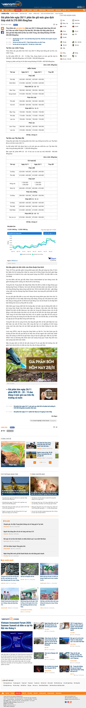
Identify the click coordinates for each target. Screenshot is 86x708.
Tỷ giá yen (30, 683)
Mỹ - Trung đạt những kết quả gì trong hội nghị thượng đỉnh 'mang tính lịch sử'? (77, 669)
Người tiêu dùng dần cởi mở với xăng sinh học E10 (19, 531)
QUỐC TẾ (24, 10)
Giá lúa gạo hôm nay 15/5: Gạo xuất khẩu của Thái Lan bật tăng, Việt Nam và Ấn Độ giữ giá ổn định (45, 503)
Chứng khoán (43, 583)
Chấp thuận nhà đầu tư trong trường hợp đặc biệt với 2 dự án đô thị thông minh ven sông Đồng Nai (51, 641)
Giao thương (59, 13)
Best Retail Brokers (43, 685)
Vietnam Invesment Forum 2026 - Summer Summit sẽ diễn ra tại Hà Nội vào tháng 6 (16, 625)
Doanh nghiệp (7, 548)
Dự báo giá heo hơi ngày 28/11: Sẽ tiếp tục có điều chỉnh (27, 44)
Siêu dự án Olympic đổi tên (27, 576)
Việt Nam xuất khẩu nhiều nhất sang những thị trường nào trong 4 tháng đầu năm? (49, 603)
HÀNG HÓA (18, 10)
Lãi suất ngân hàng (67, 683)
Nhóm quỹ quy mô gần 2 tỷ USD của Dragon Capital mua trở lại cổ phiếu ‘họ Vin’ (49, 578)
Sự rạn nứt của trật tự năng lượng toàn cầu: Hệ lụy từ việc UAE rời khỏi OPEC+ (44, 512)
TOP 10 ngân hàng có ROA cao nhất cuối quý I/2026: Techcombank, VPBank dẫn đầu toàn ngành (76, 626)
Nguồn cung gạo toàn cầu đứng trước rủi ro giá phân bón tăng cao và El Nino (14, 512)
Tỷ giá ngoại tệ (16, 683)
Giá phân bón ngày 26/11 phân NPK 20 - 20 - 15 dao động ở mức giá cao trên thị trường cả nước (21, 393)
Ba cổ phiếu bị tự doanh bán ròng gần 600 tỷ (51, 667)
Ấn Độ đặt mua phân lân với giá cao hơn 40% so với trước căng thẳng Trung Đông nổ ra (15, 492)
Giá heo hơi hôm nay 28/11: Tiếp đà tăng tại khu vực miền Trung (29, 42)
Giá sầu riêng (16, 685)
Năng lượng (14, 13)
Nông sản (36, 13)
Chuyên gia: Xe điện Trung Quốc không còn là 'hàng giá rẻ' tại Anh (23, 524)
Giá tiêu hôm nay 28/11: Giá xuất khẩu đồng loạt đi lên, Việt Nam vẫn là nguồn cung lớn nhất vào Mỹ (35, 39)
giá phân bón (20, 28)
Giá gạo (29, 685)
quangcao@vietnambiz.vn (74, 699)
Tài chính (6, 556)
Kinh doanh (6, 526)
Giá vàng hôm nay (7, 683)
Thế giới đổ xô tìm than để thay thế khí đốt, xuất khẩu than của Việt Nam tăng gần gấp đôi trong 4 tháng (10, 578)
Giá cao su (35, 685)
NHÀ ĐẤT (35, 10)
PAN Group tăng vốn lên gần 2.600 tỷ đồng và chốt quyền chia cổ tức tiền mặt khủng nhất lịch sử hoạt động (29, 603)
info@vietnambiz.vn (11, 705)
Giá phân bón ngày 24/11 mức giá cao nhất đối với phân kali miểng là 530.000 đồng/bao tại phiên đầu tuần (34, 407)
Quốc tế (72, 674)
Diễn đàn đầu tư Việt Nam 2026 (57, 685)
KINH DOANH (58, 10)
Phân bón (13, 465)
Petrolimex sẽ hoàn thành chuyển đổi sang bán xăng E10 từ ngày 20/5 (44, 498)
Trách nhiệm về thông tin (9, 706)
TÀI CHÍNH (29, 10)
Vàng (30, 13)
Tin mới (7, 521)
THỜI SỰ (7, 10)
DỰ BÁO (12, 10)
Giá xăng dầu (77, 683)
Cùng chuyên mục (38, 474)
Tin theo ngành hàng (68, 15)
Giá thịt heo (23, 685)
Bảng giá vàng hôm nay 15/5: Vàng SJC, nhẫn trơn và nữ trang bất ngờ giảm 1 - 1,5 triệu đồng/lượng (45, 507)
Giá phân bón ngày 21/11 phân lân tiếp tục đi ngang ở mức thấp (33, 412)
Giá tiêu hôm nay (58, 683)
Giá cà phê (50, 683)
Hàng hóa (5, 13)
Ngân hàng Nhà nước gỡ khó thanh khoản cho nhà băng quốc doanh (24, 553)
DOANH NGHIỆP (50, 10)
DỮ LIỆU (64, 10)
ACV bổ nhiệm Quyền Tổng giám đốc (14, 546)
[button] (34, 462)
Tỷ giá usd (24, 683)
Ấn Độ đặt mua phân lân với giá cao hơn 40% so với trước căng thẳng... (43, 444)
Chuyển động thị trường (26, 609)
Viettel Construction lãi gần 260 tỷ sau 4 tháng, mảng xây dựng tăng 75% (9, 603)
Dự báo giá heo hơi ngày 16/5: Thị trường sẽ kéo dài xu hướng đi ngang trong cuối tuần (44, 493)
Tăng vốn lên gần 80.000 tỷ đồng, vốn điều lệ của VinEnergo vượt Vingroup (76, 655)
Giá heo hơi (43, 683)
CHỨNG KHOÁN (42, 10)
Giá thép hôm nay (7, 685)
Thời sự (42, 608)
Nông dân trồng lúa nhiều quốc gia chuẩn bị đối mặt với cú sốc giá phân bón (15, 507)
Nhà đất (22, 579)
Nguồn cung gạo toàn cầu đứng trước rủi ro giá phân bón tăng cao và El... (42, 454)
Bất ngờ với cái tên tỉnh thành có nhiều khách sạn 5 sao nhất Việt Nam (25, 539)
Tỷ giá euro (36, 683)
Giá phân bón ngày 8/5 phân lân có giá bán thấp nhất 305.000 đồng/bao (14, 498)
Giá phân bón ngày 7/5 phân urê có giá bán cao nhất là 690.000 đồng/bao (14, 503)
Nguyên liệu (23, 13)
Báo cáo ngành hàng (47, 13)
